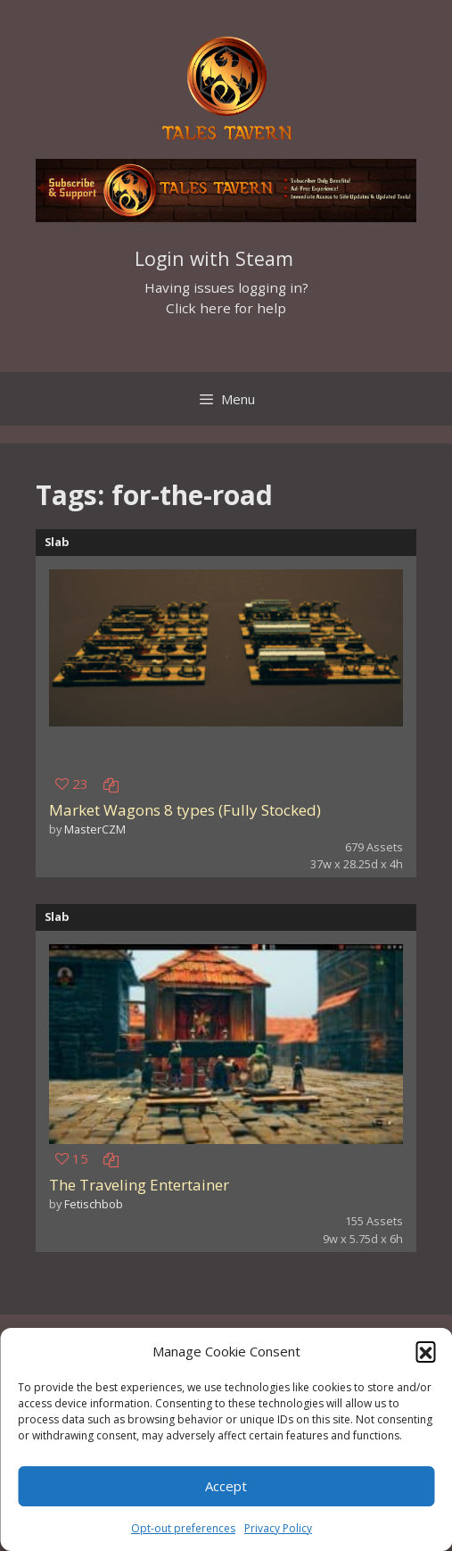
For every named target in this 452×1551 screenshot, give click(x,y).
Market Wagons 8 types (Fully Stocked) (185, 810)
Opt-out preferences (183, 1528)
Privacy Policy (278, 1528)
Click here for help (226, 308)
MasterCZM (95, 829)
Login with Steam (214, 258)
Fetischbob (93, 1204)
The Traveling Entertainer (139, 1184)
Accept (226, 1486)
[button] (425, 1351)
